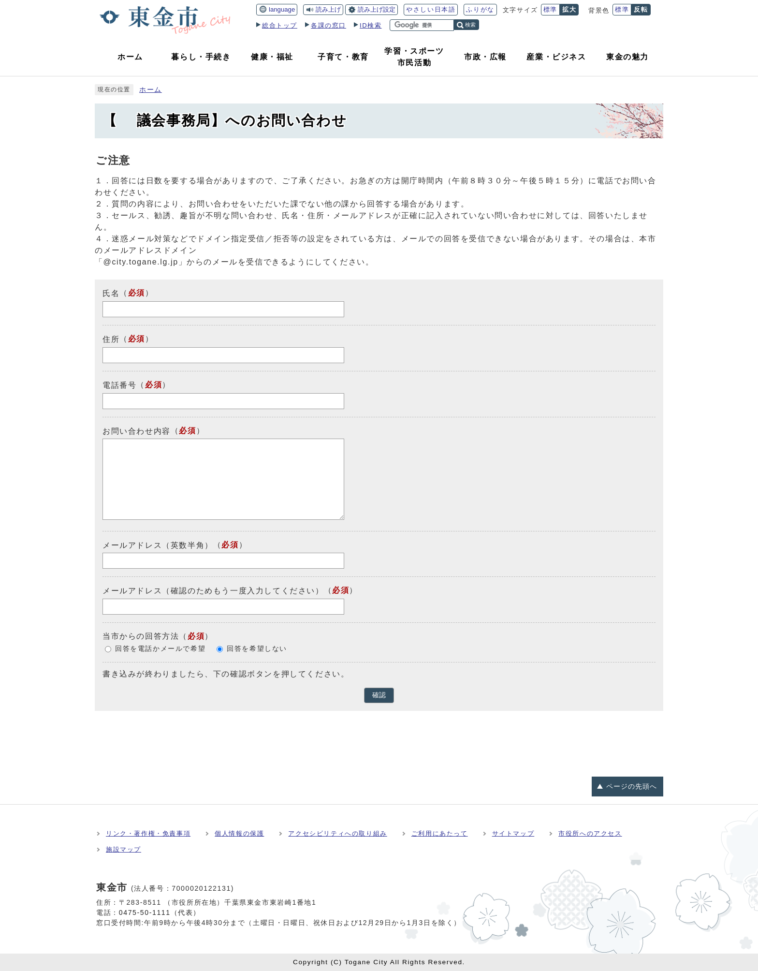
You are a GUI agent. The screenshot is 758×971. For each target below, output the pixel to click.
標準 (550, 9)
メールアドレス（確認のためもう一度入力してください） (213, 591)
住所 (110, 339)
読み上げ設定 (376, 9)
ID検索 (371, 25)
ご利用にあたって (439, 833)
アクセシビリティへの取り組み (337, 833)
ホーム (150, 89)
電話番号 (119, 385)
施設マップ (123, 849)
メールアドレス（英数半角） (157, 545)
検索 (470, 25)
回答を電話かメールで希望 (160, 648)
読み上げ (328, 9)
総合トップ (279, 25)
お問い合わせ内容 (136, 431)
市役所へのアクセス (590, 833)
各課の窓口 (328, 25)
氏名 (110, 293)
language (282, 9)
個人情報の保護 (239, 833)
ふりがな (480, 9)
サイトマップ (513, 833)
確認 (379, 695)
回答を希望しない (257, 648)
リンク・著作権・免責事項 (148, 833)
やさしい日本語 (430, 9)
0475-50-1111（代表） (160, 912)
